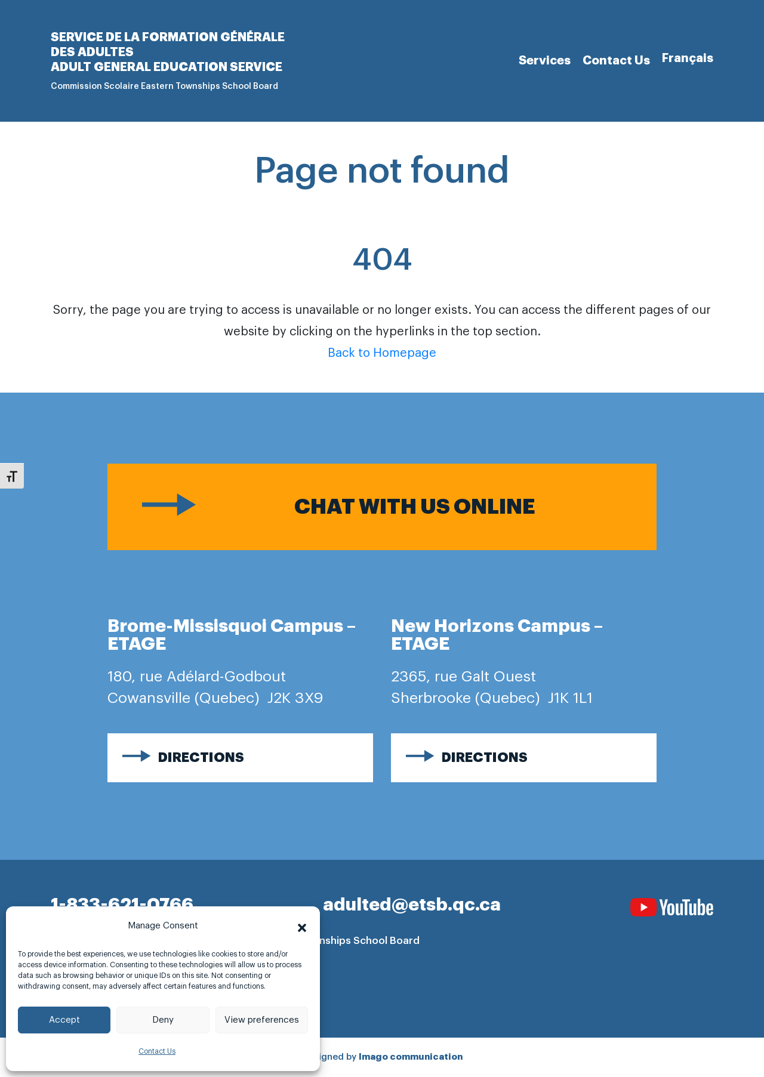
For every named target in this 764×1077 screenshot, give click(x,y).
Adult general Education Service (166, 67)
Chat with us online (414, 506)
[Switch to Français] (687, 58)
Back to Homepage (382, 353)
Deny (163, 1020)
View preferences (261, 1020)
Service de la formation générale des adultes (168, 44)
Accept (64, 1020)
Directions (201, 757)
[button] (302, 926)
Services (545, 60)
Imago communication (411, 1057)
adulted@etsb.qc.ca (412, 905)
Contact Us (156, 1051)
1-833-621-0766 (122, 905)
